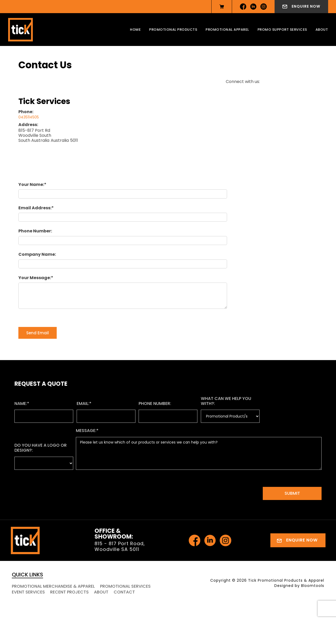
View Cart (221, 6)
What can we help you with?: (226, 401)
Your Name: (31, 184)
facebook (243, 6)
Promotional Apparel (227, 29)
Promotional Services (125, 586)
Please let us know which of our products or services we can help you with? (199, 453)
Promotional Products (173, 29)
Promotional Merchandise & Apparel (53, 586)
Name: (20, 403)
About (322, 29)
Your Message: (34, 278)
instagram (263, 6)
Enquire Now (306, 6)
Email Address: (34, 208)
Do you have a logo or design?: (40, 448)
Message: (86, 430)
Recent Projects (69, 592)
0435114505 (28, 117)
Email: (83, 403)
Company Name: (37, 254)
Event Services (28, 592)
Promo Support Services (282, 29)
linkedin (253, 6)
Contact (124, 592)
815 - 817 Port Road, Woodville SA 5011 (119, 546)
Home (135, 29)
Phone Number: (35, 231)
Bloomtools (312, 585)
